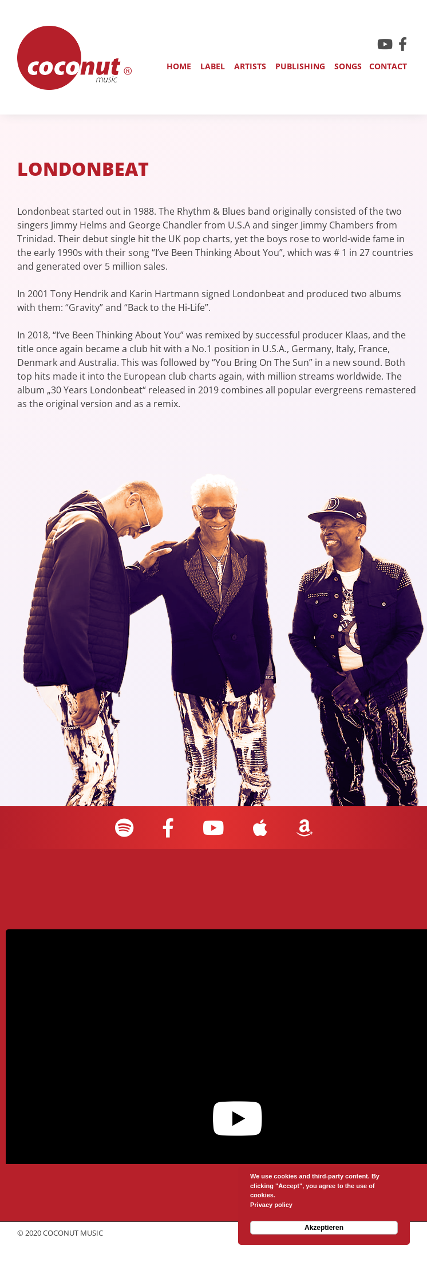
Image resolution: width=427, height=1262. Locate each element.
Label (212, 66)
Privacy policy (271, 1204)
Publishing (300, 66)
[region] (222, 309)
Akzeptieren (324, 1228)
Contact (388, 66)
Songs (348, 66)
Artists (250, 66)
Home (179, 66)
